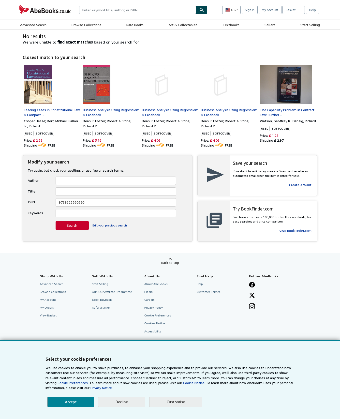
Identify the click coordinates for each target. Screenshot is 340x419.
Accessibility (152, 331)
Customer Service (209, 292)
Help (312, 10)
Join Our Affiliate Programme (112, 292)
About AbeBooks (156, 284)
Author (33, 180)
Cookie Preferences (157, 315)
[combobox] (137, 10)
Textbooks (231, 25)
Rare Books (135, 25)
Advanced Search (33, 25)
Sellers (270, 25)
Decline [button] (122, 402)
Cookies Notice (154, 323)
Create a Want (300, 185)
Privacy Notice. (101, 388)
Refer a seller (101, 307)
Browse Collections (86, 25)
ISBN (31, 202)
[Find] (201, 10)
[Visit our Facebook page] (252, 285)
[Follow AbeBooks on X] (252, 295)
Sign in (249, 10)
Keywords (35, 213)
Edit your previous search (109, 225)
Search (72, 225)
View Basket (48, 315)
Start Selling (310, 25)
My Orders (47, 307)
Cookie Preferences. (73, 383)
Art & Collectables (183, 25)
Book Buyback (102, 299)
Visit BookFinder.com (295, 230)
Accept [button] (71, 402)
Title (31, 191)
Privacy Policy (153, 307)
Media (148, 292)
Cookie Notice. (194, 383)
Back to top (170, 262)
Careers (149, 299)
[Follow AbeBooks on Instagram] (252, 307)
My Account (270, 10)
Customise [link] (176, 402)
